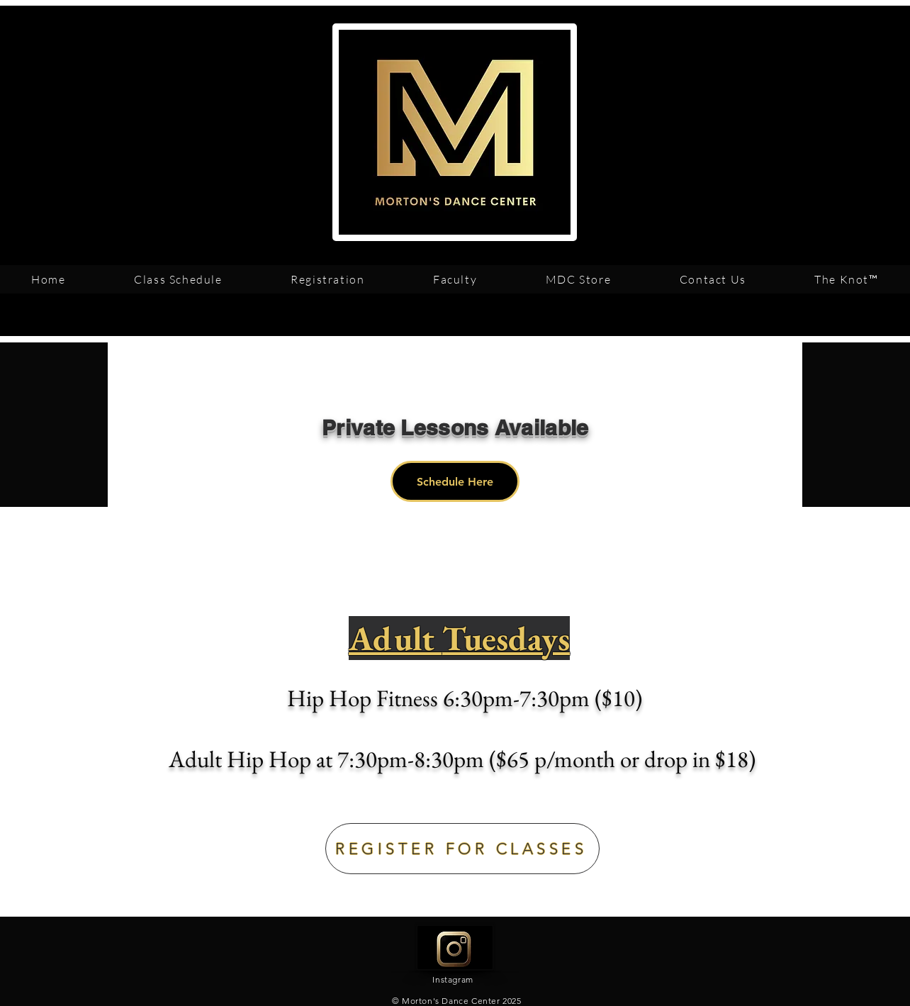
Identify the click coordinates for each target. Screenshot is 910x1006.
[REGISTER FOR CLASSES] (462, 848)
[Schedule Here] (455, 481)
